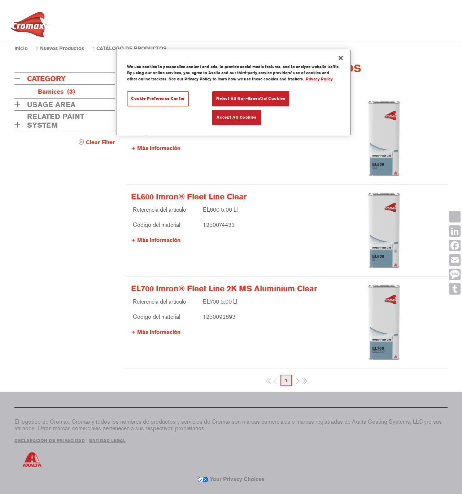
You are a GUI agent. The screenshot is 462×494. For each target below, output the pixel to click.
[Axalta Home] (29, 26)
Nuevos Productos (62, 48)
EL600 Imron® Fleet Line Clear (189, 197)
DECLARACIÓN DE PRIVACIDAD (49, 440)
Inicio (21, 48)
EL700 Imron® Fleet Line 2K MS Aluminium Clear (224, 289)
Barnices (56, 91)
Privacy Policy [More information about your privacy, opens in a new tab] (319, 78)
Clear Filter (100, 142)
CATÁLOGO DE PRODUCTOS (131, 48)
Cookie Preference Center (158, 98)
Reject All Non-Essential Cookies (250, 98)
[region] (233, 92)
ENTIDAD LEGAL (107, 440)
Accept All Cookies (236, 117)
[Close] (341, 58)
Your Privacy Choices (231, 479)
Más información (158, 148)
